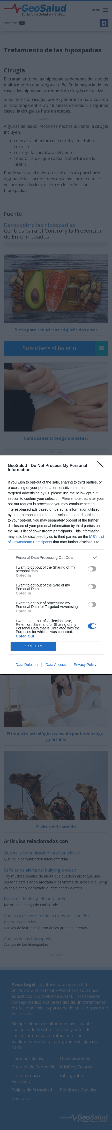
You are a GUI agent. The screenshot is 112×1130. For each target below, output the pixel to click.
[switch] (92, 568)
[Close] (102, 466)
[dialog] (56, 565)
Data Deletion (27, 665)
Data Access (56, 665)
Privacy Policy (85, 665)
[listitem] (56, 557)
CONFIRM (33, 646)
